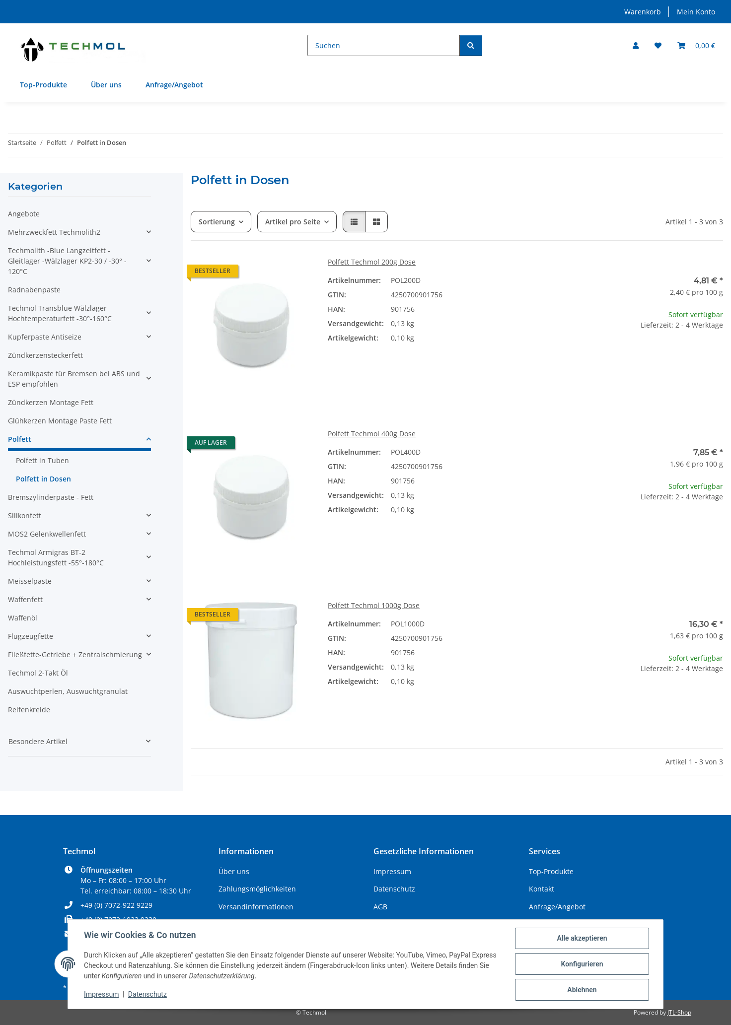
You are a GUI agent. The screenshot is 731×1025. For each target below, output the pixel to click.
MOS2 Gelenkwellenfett (47, 534)
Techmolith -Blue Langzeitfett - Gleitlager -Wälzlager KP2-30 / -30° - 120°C (67, 261)
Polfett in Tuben (42, 460)
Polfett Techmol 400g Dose (372, 433)
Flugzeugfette (30, 636)
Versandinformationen (256, 906)
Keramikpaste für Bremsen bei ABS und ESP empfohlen (74, 379)
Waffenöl (22, 617)
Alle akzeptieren (582, 938)
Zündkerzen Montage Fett (50, 402)
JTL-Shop (679, 1012)
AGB (380, 906)
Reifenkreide (29, 709)
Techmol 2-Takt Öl (38, 673)
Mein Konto (696, 11)
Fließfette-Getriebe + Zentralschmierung (75, 654)
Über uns (106, 84)
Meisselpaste (30, 581)
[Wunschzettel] (658, 45)
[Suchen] (383, 45)
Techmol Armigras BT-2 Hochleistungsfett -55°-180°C (56, 557)
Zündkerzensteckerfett (45, 355)
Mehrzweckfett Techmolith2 (54, 232)
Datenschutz (147, 994)
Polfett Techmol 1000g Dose (374, 605)
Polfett (19, 439)
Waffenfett (25, 599)
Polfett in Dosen (43, 478)
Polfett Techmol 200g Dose (372, 262)
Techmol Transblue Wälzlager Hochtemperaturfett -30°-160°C (60, 313)
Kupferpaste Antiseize (44, 337)
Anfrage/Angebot (174, 84)
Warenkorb (642, 11)
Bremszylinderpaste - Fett (50, 497)
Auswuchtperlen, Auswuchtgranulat (68, 691)
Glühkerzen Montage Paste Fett (60, 420)
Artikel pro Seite (292, 221)
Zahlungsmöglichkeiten (257, 888)
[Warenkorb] (696, 45)
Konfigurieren (582, 964)
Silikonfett (24, 515)
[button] (636, 45)
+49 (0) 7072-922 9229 (116, 905)
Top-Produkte (43, 84)
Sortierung (217, 221)
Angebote (24, 213)
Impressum (101, 994)
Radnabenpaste (34, 289)
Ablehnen (581, 990)
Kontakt (541, 888)
